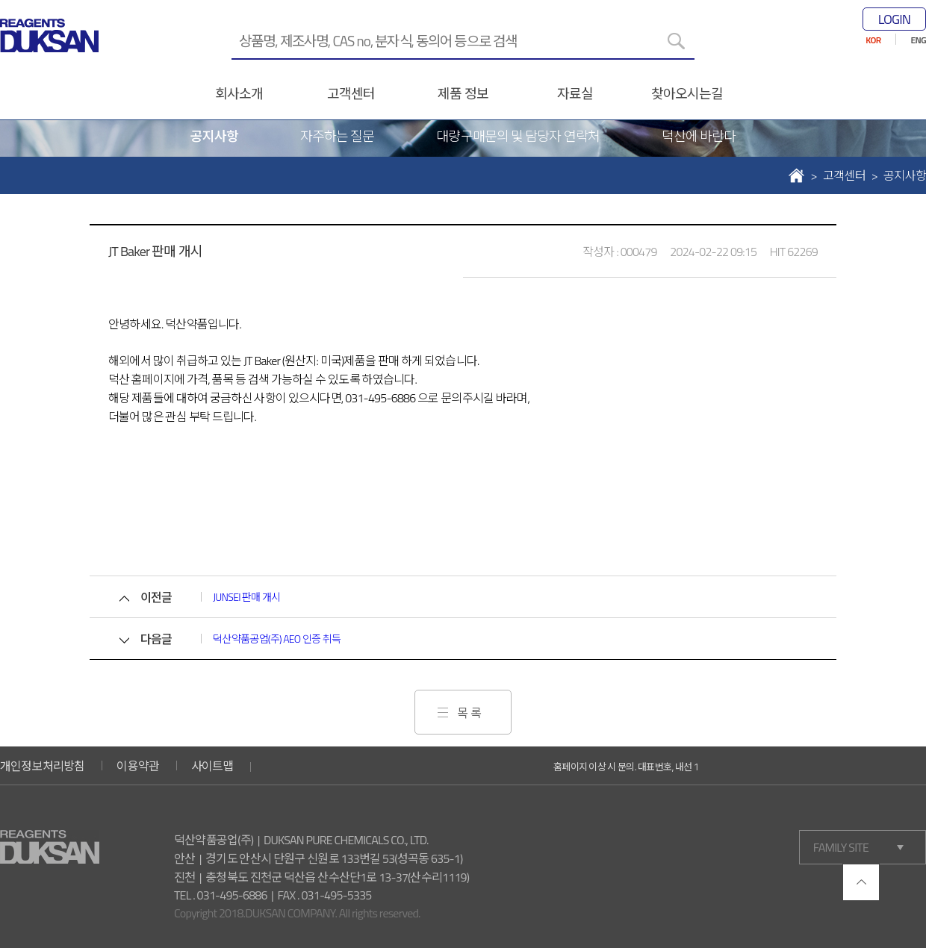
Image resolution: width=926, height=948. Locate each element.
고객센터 (351, 94)
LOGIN (894, 19)
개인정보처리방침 (42, 766)
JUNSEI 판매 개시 (247, 597)
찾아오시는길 (687, 94)
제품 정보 (463, 94)
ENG (918, 40)
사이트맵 (212, 766)
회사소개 (239, 94)
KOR (873, 40)
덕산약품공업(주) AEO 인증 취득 (277, 638)
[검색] (675, 41)
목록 (470, 713)
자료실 (575, 94)
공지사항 (214, 136)
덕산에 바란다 (699, 136)
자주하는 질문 (337, 136)
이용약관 (137, 766)
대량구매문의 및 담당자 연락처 (517, 136)
